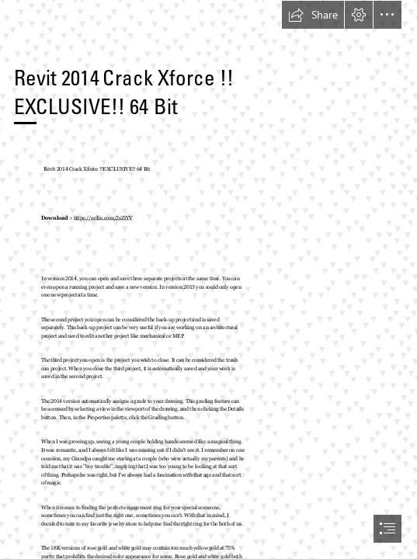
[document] (208, 279)
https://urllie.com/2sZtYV (103, 218)
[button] (313, 15)
